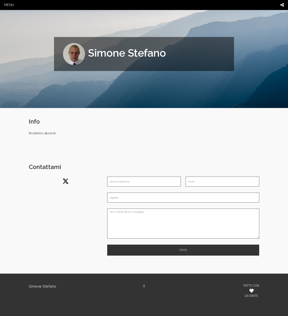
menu (9, 5)
